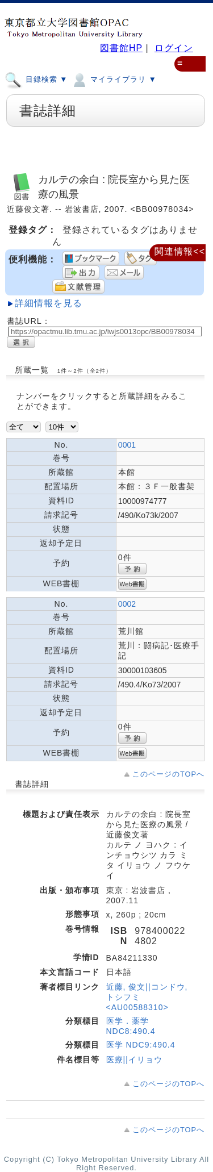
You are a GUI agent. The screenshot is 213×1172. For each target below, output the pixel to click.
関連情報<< (179, 251)
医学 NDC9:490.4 (141, 1044)
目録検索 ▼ (36, 79)
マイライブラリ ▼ (113, 79)
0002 (127, 603)
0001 (127, 444)
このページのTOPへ (168, 774)
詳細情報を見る (48, 303)
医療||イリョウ (134, 1059)
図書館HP (121, 48)
